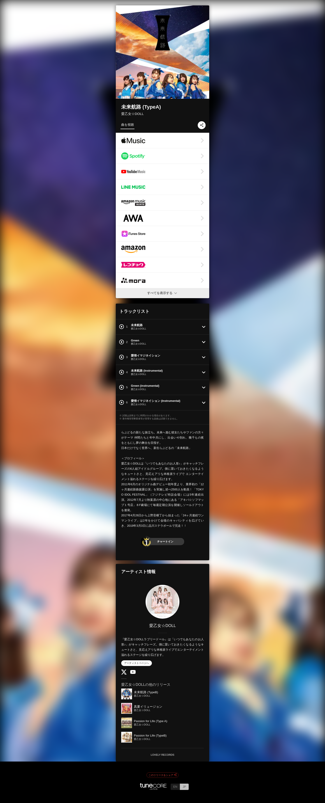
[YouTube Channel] (133, 673)
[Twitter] (124, 673)
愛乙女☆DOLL (132, 114)
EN (175, 786)
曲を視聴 (127, 124)
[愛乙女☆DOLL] (162, 602)
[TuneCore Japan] (153, 788)
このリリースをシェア (162, 775)
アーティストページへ (136, 663)
